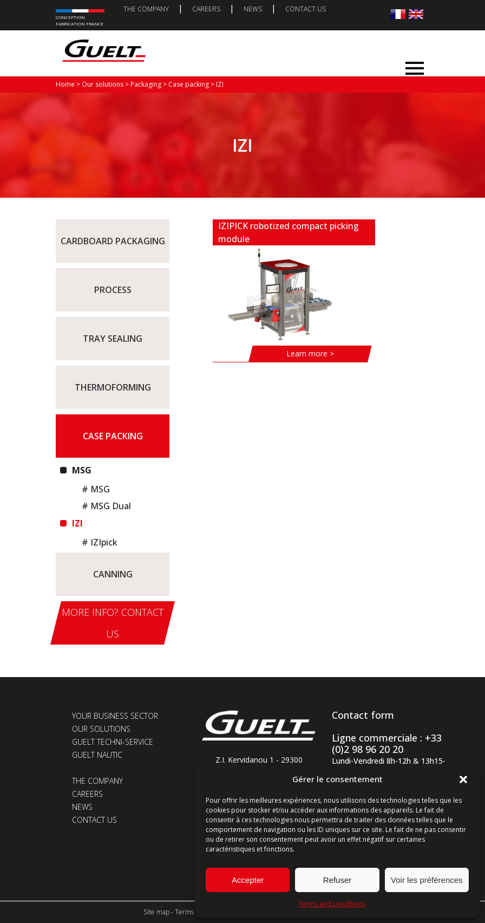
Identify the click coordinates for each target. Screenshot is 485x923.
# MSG (96, 489)
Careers (206, 9)
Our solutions (101, 729)
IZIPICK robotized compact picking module (288, 232)
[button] (463, 779)
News (253, 9)
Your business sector (115, 716)
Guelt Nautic (97, 755)
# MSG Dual (106, 506)
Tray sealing (112, 338)
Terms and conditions (331, 903)
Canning (113, 574)
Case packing (113, 436)
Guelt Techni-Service (112, 742)
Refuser (337, 880)
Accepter (248, 880)
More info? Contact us (112, 623)
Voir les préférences (427, 880)
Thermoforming (113, 387)
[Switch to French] (398, 14)
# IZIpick (99, 542)
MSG (80, 470)
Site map (156, 911)
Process (113, 290)
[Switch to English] (416, 14)
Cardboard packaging (113, 241)
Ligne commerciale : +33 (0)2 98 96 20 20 (387, 743)
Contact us (305, 9)
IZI (76, 523)
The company (146, 9)
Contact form (363, 715)
